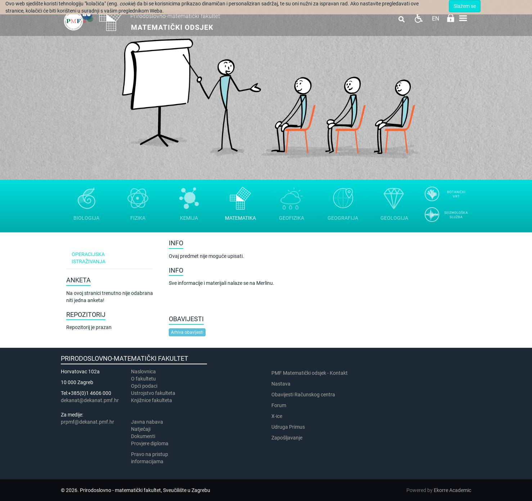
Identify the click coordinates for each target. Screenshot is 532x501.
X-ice (276, 416)
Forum (278, 405)
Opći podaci (144, 386)
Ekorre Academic (452, 490)
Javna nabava (147, 422)
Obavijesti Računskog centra (303, 394)
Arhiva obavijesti (187, 332)
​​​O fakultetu (143, 379)
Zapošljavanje (286, 438)
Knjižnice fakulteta (151, 400)
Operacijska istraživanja (88, 257)
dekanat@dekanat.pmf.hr (90, 400)
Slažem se (465, 6)
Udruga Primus (288, 427)
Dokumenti (143, 436)
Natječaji (140, 429)
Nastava (280, 384)
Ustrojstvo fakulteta (153, 393)
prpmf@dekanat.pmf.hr (87, 422)
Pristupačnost (418, 18)
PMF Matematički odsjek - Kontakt (309, 373)
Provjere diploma (149, 443)
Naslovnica (143, 371)
